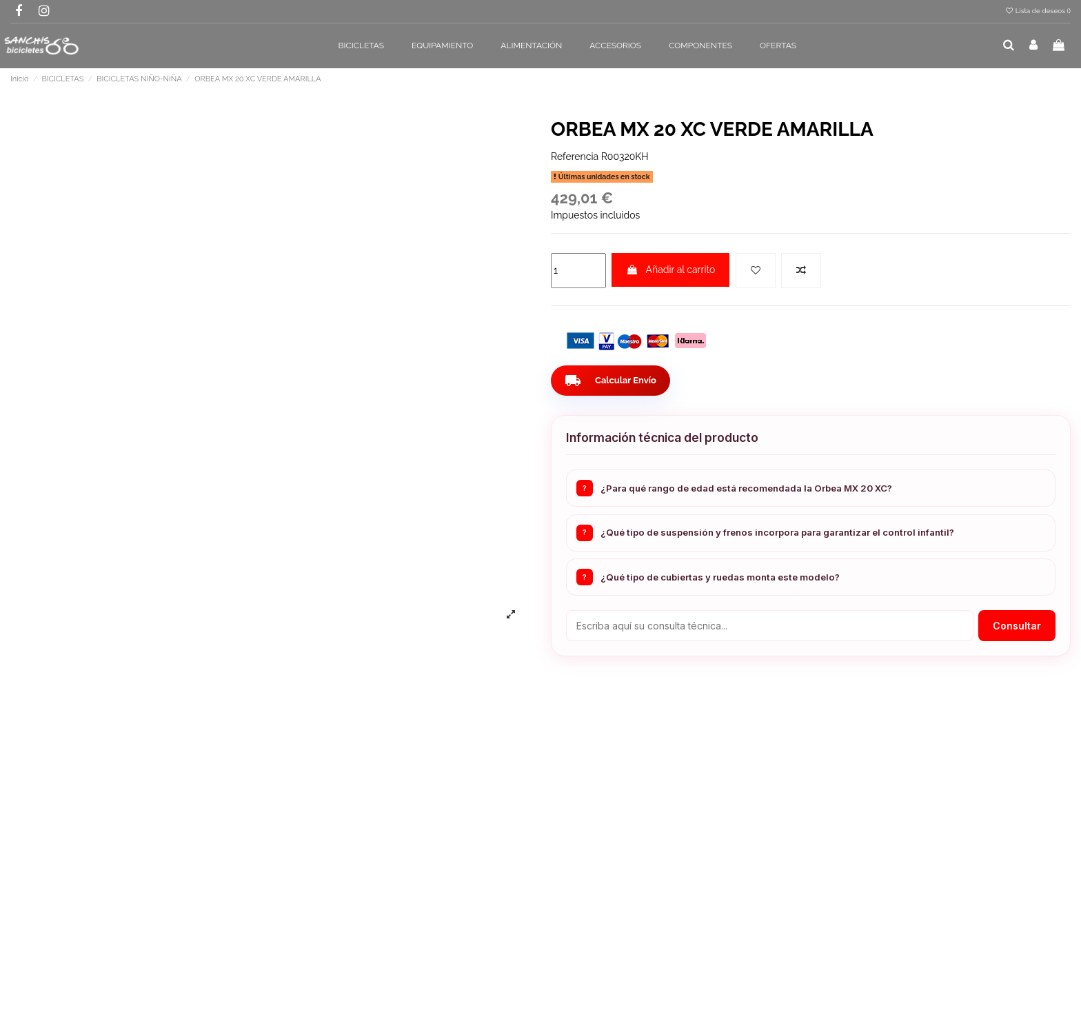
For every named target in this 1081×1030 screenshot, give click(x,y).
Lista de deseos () (1037, 10)
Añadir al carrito (670, 269)
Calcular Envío (613, 380)
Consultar (1017, 626)
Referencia (574, 156)
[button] (361, 45)
